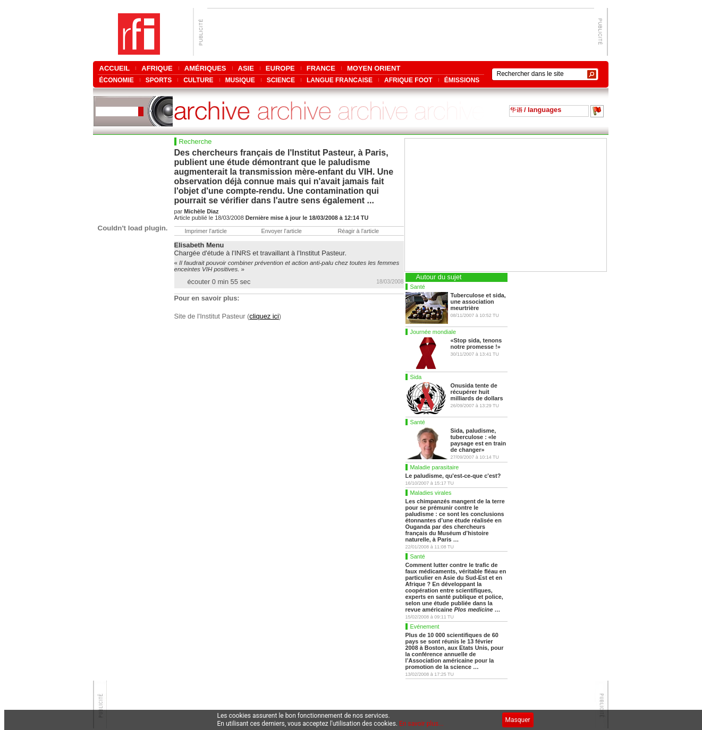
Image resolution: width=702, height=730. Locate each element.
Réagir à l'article (358, 231)
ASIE (246, 68)
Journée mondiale (433, 332)
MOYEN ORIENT (373, 68)
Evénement (424, 626)
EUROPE (280, 68)
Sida (416, 377)
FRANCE (321, 68)
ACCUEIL (114, 68)
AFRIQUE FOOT (408, 79)
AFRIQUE (157, 68)
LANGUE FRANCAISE (340, 79)
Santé (417, 287)
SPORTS (159, 79)
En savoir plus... (421, 723)
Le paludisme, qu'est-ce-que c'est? (453, 476)
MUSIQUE (240, 79)
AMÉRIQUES (205, 68)
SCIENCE (281, 79)
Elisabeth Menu (199, 245)
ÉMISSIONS (462, 79)
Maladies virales (431, 492)
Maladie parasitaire (434, 467)
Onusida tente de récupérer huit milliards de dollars (477, 391)
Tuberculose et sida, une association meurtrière (478, 301)
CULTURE (198, 79)
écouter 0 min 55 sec (219, 282)
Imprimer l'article (206, 231)
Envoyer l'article (281, 231)
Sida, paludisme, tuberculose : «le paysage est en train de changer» (478, 440)
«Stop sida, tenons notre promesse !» (476, 343)
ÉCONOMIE (116, 79)
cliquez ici (263, 316)
